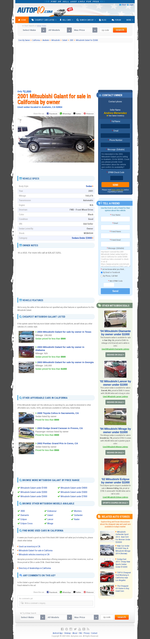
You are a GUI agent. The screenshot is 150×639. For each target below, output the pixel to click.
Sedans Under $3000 (82, 238)
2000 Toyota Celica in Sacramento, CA (58, 413)
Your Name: (115, 215)
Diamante (25, 515)
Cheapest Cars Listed (43, 20)
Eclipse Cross (27, 523)
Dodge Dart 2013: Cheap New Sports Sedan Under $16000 (123, 561)
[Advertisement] (75, 66)
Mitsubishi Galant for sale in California (35, 550)
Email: (115, 131)
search (120, 29)
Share (124, 5)
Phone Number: (115, 140)
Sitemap (67, 633)
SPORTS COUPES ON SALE (114, 500)
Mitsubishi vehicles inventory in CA (34, 554)
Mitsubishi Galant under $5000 (74, 492)
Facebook (53, 114)
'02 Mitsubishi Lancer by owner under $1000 (115, 382)
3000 (23, 511)
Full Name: (115, 121)
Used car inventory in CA (29, 546)
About (74, 633)
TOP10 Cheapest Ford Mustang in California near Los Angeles (123, 574)
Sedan (89, 186)
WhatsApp (66, 114)
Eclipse (24, 519)
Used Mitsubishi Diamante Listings (115, 348)
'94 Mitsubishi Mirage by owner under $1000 (115, 429)
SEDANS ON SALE (114, 354)
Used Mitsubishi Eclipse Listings (115, 495)
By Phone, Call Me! (109, 276)
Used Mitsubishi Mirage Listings (115, 445)
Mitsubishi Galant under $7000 (74, 496)
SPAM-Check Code (115, 172)
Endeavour (51, 511)
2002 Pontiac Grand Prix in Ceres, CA (57, 443)
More (128, 20)
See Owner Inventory (116, 116)
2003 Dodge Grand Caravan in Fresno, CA (60, 428)
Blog (102, 20)
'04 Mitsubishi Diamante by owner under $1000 (115, 332)
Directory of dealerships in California (35, 568)
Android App (58, 633)
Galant (50, 515)
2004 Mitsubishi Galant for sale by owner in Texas (64, 331)
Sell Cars (65, 20)
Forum (116, 20)
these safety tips (117, 190)
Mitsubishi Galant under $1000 (34, 487)
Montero (78, 511)
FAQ (80, 633)
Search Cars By (85, 20)
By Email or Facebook (110, 272)
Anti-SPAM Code (115, 281)
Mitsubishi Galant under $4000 (74, 487)
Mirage (50, 523)
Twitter (77, 113)
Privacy (86, 633)
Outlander (78, 515)
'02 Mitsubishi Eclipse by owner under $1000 (115, 479)
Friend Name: (115, 231)
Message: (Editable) (115, 149)
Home (22, 20)
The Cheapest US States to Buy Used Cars (123, 586)
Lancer (50, 519)
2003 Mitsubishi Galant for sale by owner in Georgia (65, 362)
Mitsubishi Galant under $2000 (34, 492)
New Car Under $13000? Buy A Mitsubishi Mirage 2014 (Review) (123, 547)
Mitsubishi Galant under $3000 (34, 496)
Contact (94, 633)
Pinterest (90, 114)
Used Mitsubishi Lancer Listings (115, 395)
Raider (77, 519)
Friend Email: (115, 240)
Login (131, 5)
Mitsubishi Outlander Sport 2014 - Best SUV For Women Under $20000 (123, 534)
